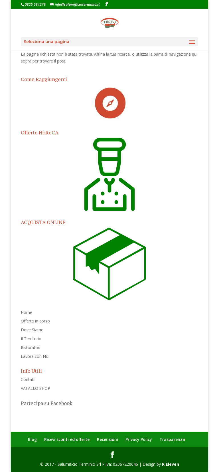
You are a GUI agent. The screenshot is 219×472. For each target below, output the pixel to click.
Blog (32, 439)
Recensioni (107, 439)
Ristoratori (30, 347)
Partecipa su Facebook (46, 403)
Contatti (28, 379)
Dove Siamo (32, 329)
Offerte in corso (35, 321)
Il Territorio (31, 338)
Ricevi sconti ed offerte (67, 439)
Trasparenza (172, 439)
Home (26, 312)
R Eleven (170, 464)
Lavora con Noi (35, 356)
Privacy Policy (138, 439)
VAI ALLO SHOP (35, 388)
